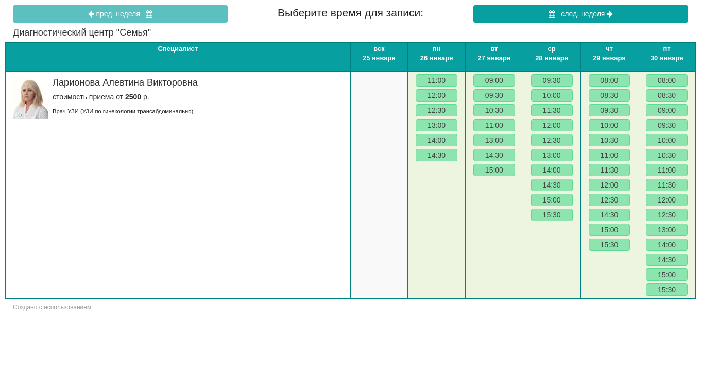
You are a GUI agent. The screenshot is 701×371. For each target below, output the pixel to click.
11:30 (552, 110)
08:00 (609, 80)
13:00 (437, 125)
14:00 (437, 140)
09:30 (494, 95)
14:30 (437, 155)
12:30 (437, 110)
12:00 (437, 95)
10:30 (494, 110)
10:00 (552, 95)
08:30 (609, 95)
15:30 (552, 215)
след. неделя (581, 14)
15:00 (494, 170)
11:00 (437, 80)
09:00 (494, 80)
